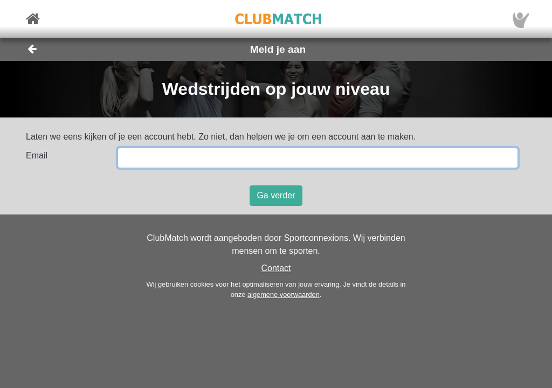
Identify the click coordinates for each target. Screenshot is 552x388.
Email (36, 155)
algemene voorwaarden (283, 294)
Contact (276, 268)
